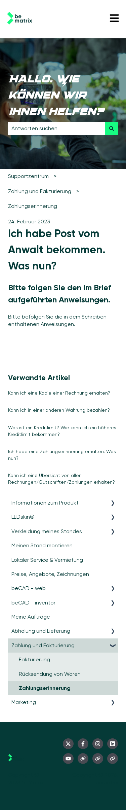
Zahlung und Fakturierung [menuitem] (43, 645)
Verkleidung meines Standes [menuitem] (46, 531)
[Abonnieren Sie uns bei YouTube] (68, 758)
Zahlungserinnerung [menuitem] (45, 688)
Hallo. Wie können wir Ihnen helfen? (56, 96)
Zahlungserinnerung (32, 206)
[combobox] (56, 128)
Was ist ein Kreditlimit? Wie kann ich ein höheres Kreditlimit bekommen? (62, 431)
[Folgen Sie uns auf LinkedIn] (112, 743)
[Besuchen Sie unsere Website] (83, 758)
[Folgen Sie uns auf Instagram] (97, 743)
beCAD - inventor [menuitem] (33, 602)
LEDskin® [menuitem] (23, 517)
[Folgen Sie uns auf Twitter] (68, 743)
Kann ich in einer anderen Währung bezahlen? (59, 410)
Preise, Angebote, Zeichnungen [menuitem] (50, 574)
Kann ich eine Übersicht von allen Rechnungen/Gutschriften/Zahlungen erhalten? (61, 479)
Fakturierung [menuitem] (34, 659)
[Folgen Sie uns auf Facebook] (83, 743)
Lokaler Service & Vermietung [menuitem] (47, 560)
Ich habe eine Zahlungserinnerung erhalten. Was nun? (62, 455)
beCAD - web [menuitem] (28, 588)
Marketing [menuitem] (23, 702)
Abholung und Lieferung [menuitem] (40, 631)
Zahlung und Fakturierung (39, 191)
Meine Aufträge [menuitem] (30, 617)
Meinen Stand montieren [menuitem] (42, 545)
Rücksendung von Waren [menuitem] (50, 674)
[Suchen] (111, 128)
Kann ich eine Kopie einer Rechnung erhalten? (59, 393)
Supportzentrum (28, 176)
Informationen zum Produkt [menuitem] (45, 503)
